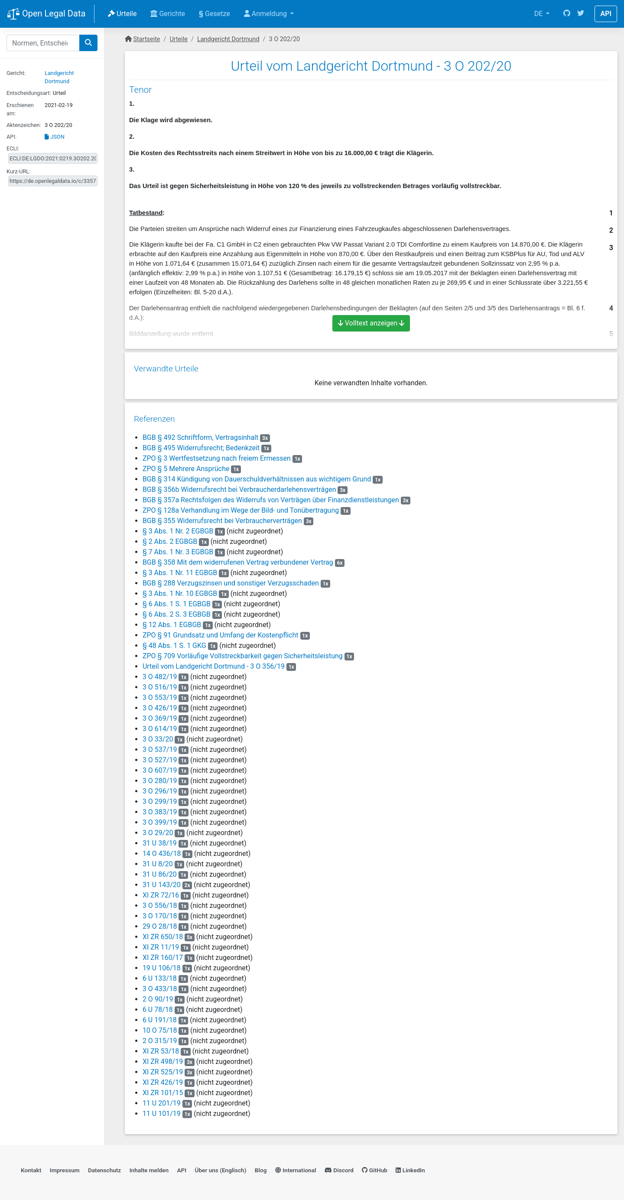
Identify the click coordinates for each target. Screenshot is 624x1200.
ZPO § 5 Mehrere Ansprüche (185, 466)
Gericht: (16, 73)
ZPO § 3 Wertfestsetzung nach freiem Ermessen (216, 455)
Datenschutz (104, 1167)
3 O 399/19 (159, 819)
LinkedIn (410, 1167)
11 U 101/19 (161, 1110)
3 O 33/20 (157, 736)
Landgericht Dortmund (228, 39)
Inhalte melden (149, 1167)
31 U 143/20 (161, 882)
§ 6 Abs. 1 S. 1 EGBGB (176, 601)
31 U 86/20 (159, 871)
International (295, 1167)
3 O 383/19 (159, 809)
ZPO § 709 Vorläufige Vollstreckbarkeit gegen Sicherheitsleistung (242, 653)
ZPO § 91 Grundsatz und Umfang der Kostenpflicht (220, 632)
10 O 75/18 (159, 1027)
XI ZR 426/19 (162, 1079)
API (605, 14)
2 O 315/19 (159, 1038)
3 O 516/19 (159, 684)
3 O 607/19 (159, 767)
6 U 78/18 (157, 1006)
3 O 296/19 (159, 788)
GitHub (374, 1167)
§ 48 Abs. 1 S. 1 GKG (174, 642)
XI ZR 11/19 (160, 944)
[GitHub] (567, 14)
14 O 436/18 (161, 850)
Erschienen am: (20, 109)
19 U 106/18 (161, 965)
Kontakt (31, 1167)
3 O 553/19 (159, 694)
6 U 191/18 (159, 1017)
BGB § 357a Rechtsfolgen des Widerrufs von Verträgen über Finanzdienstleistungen (270, 497)
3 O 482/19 (159, 674)
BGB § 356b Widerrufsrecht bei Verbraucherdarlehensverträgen (239, 486)
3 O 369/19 (159, 715)
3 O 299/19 (159, 798)
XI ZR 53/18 (160, 1048)
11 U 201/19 (161, 1100)
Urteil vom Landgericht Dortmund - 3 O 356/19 (213, 663)
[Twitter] (581, 14)
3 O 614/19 (159, 726)
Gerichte (167, 14)
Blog (261, 1167)
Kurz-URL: (18, 171)
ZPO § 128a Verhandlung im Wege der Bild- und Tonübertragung (240, 507)
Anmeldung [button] (266, 14)
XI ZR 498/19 (162, 1058)
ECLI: (12, 148)
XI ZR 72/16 (160, 892)
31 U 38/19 (159, 840)
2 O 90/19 (157, 996)
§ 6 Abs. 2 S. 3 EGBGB (176, 611)
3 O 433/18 (159, 986)
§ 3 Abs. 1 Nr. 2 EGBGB (177, 528)
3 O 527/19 (159, 757)
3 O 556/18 (159, 902)
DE (539, 14)
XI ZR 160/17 (162, 954)
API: (11, 136)
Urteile (122, 14)
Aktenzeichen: (23, 125)
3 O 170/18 (159, 913)
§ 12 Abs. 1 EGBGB (171, 622)
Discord (339, 1167)
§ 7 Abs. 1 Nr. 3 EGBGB (177, 549)
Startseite (146, 39)
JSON (55, 136)
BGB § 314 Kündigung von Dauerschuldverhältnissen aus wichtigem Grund (256, 476)
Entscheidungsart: (28, 93)
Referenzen (154, 416)
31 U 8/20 (157, 861)
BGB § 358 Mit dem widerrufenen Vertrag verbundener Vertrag (237, 559)
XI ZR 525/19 (162, 1069)
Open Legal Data (46, 14)
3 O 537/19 (159, 746)
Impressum (65, 1167)
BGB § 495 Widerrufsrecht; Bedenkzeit (200, 445)
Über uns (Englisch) (221, 1167)
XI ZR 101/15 (162, 1090)
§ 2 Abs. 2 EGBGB (169, 538)
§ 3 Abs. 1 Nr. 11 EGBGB (179, 570)
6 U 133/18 (159, 975)
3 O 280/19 (159, 778)
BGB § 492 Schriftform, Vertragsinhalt (200, 434)
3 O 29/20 (157, 830)
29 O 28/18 (159, 923)
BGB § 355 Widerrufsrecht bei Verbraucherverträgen (222, 518)
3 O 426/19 (159, 705)
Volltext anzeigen (371, 323)
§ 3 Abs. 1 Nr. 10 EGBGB (179, 590)
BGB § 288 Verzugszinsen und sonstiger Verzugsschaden (230, 580)
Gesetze (214, 14)
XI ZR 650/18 (162, 934)
